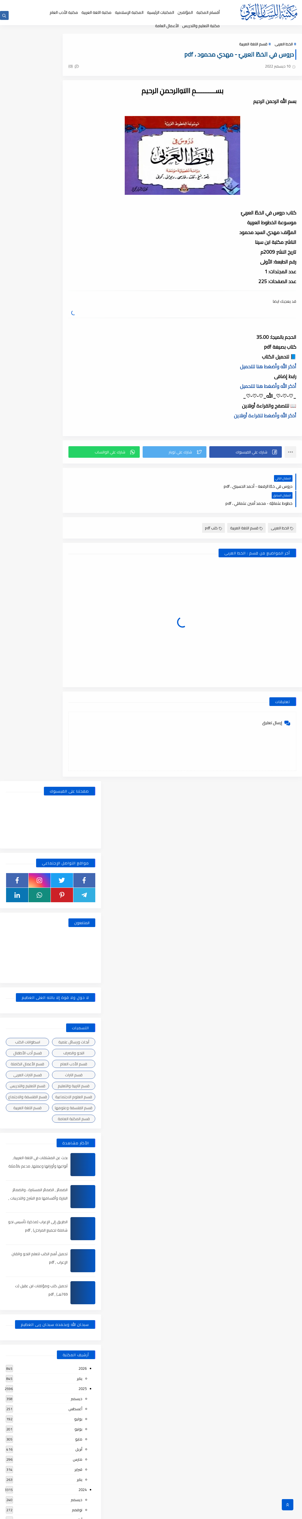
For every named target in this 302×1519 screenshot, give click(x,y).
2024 (83, 745)
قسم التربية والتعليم (74, 341)
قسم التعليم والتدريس (27, 341)
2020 (83, 1149)
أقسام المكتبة (208, 12)
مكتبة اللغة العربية (96, 12)
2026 (83, 624)
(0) (116, 69)
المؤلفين (185, 12)
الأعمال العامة (167, 25)
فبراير (78, 725)
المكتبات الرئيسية (160, 12)
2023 (83, 876)
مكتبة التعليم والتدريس (201, 25)
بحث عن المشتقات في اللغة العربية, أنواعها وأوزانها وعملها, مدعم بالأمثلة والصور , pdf (36, 422)
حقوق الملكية (166, 5)
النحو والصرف (73, 308)
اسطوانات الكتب (27, 297)
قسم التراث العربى (27, 330)
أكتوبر (78, 775)
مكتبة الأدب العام (64, 12)
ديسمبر (76, 654)
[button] (253, 453)
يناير (79, 634)
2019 (83, 1280)
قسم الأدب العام (73, 319)
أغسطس (75, 664)
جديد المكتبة (187, 5)
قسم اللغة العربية (253, 46)
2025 (83, 644)
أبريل (78, 704)
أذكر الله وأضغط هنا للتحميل (268, 367)
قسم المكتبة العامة (74, 374)
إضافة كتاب (89, 5)
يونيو (78, 684)
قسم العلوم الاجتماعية (73, 352)
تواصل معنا (108, 5)
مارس (77, 714)
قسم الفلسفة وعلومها (73, 363)
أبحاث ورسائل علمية (73, 297)
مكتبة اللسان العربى (231, 1511)
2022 (83, 957)
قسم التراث (74, 330)
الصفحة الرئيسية (210, 5)
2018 (83, 1411)
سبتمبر (77, 785)
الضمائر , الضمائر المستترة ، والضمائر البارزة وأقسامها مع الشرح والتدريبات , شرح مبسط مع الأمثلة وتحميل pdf (36, 454)
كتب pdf (213, 512)
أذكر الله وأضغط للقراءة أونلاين (265, 416)
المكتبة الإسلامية (129, 12)
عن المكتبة (144, 5)
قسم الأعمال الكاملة (27, 319)
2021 (83, 1038)
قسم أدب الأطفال (27, 308)
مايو (78, 694)
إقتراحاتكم (127, 5)
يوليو (78, 674)
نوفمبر (77, 765)
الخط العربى (284, 46)
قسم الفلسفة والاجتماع (27, 352)
